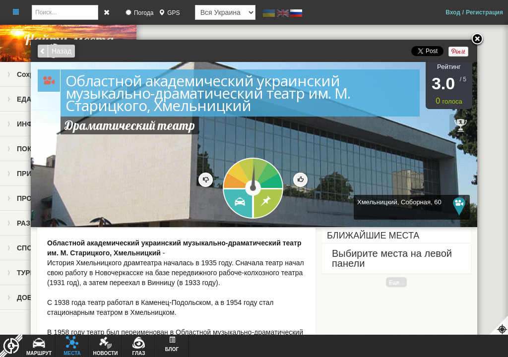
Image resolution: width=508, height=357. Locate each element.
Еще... (396, 282)
